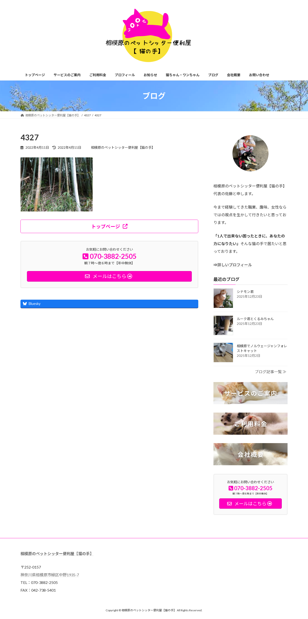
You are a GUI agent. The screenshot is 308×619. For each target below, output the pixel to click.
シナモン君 (245, 292)
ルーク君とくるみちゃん (255, 319)
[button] (109, 226)
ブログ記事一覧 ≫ (270, 371)
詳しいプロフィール (234, 264)
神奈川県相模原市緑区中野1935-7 (49, 574)
